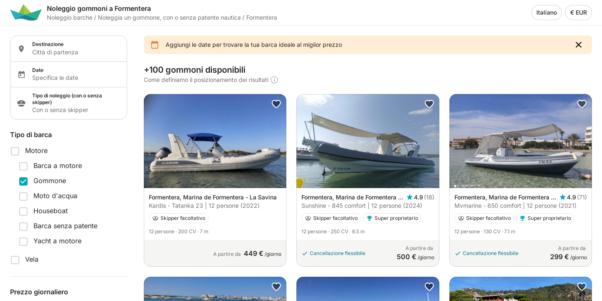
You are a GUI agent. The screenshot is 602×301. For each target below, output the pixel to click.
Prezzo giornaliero (39, 292)
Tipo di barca (31, 134)
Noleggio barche (69, 17)
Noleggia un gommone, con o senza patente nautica (169, 17)
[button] (578, 44)
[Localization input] (74, 52)
